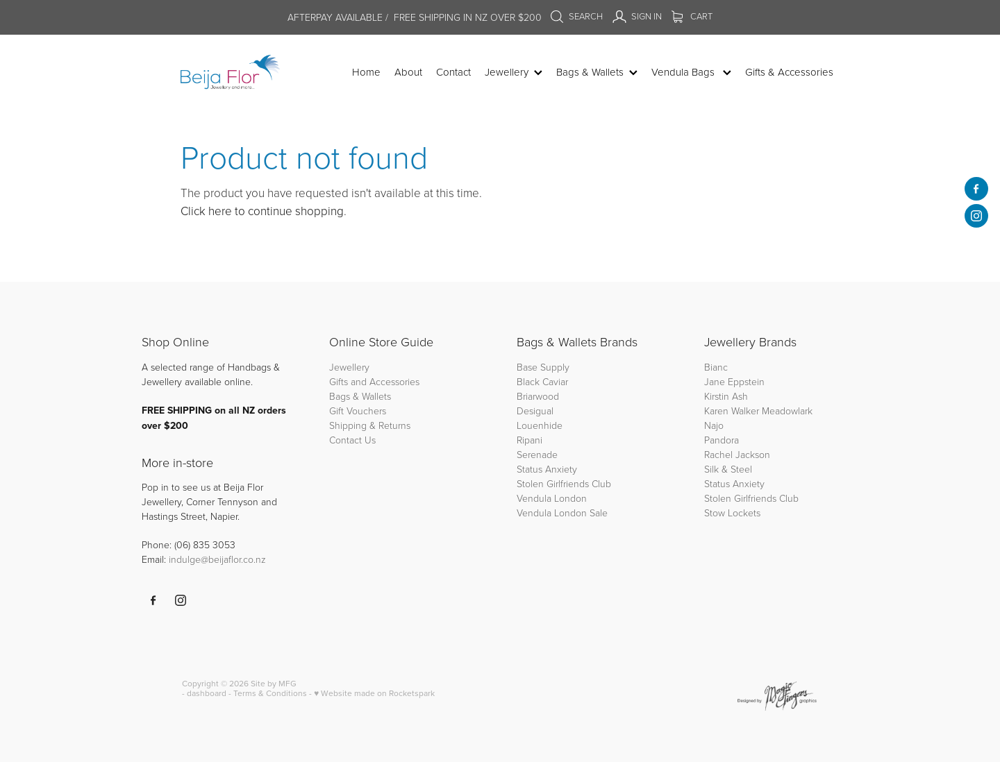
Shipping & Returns (369, 425)
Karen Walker (731, 410)
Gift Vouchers (357, 410)
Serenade (537, 454)
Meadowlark (787, 410)
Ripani (529, 439)
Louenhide (539, 425)
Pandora (721, 439)
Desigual (535, 410)
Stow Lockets (732, 512)
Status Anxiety (547, 468)
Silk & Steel (728, 468)
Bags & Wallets (360, 396)
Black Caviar (542, 381)
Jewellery (349, 366)
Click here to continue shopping (262, 211)
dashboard (206, 693)
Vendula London (552, 498)
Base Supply (543, 366)
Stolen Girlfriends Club (564, 483)
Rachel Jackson (737, 454)
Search (576, 16)
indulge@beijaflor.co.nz (217, 559)
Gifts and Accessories (374, 381)
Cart (692, 16)
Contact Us (352, 439)
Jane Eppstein (735, 381)
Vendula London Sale (562, 512)
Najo (714, 425)
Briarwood (538, 396)
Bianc (717, 366)
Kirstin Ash (726, 396)
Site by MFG (274, 683)
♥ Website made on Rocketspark (374, 693)
